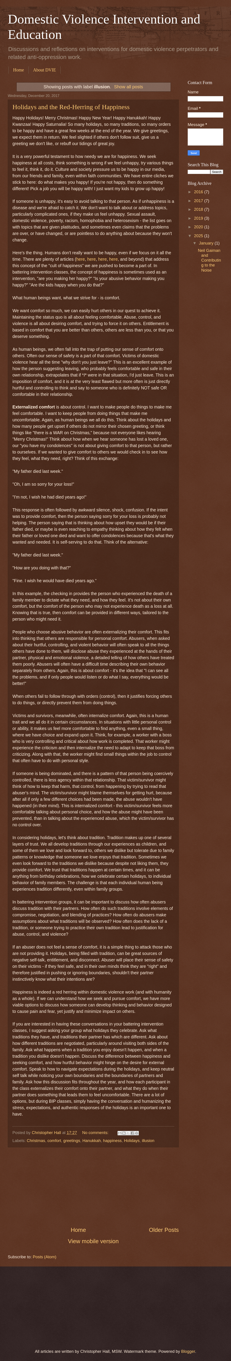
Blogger (188, 1351)
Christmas (36, 1140)
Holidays (132, 1140)
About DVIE (44, 69)
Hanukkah (91, 1140)
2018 (199, 209)
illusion (148, 1140)
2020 (199, 227)
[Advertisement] (93, 1187)
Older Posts (164, 1230)
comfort (54, 1140)
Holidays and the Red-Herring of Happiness (70, 106)
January (207, 243)
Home (18, 69)
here (80, 259)
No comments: (96, 1132)
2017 (199, 200)
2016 (199, 191)
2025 (199, 235)
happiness (112, 1140)
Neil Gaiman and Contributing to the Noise (209, 260)
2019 (199, 218)
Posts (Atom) (44, 1256)
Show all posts (128, 86)
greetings (71, 1140)
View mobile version (93, 1241)
